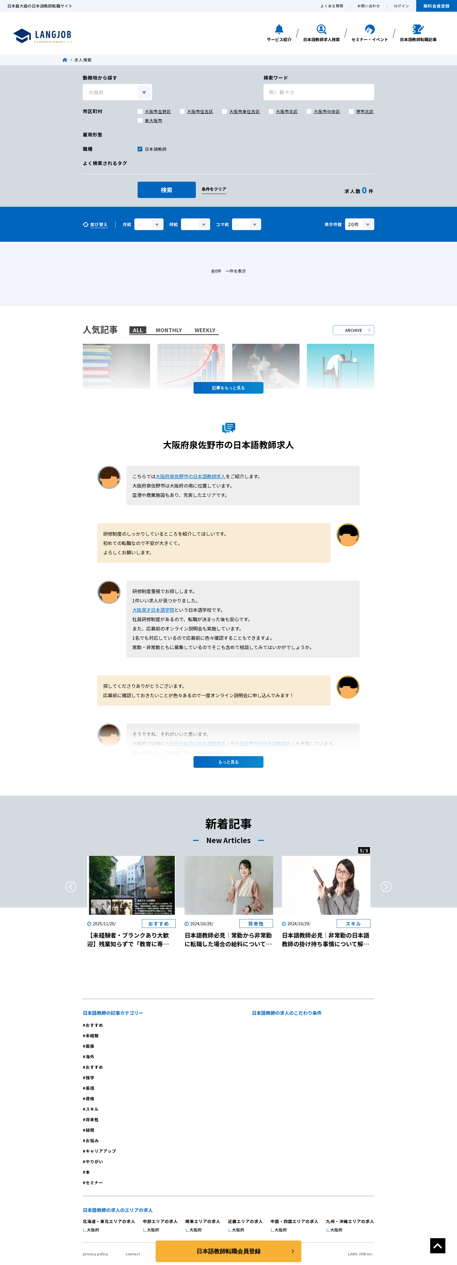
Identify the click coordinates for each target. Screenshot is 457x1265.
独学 (90, 1077)
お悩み (92, 1140)
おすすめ (94, 1025)
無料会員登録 (436, 6)
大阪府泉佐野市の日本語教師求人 (191, 476)
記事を (228, 388)
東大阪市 (153, 120)
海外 (90, 1056)
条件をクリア (214, 189)
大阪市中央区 (327, 111)
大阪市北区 (287, 111)
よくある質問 (332, 5)
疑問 (90, 1130)
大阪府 (93, 1230)
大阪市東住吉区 (244, 111)
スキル (92, 1109)
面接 (90, 1046)
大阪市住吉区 (200, 111)
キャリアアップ (101, 1151)
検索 (167, 189)
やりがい (94, 1161)
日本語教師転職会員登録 (228, 1251)
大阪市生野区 (158, 111)
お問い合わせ (368, 5)
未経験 (92, 1035)
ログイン (401, 5)
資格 (90, 1098)
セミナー (94, 1182)
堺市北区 (365, 111)
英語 (90, 1088)
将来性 (92, 1119)
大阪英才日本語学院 (153, 609)
